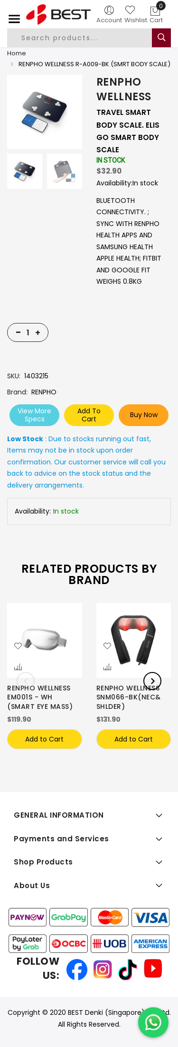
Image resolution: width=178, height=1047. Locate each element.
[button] (18, 646)
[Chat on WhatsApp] (153, 1022)
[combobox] (87, 37)
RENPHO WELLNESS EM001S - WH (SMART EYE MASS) (40, 697)
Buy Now (144, 414)
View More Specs (34, 415)
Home (16, 53)
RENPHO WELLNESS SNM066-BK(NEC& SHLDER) (128, 697)
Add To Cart (89, 415)
